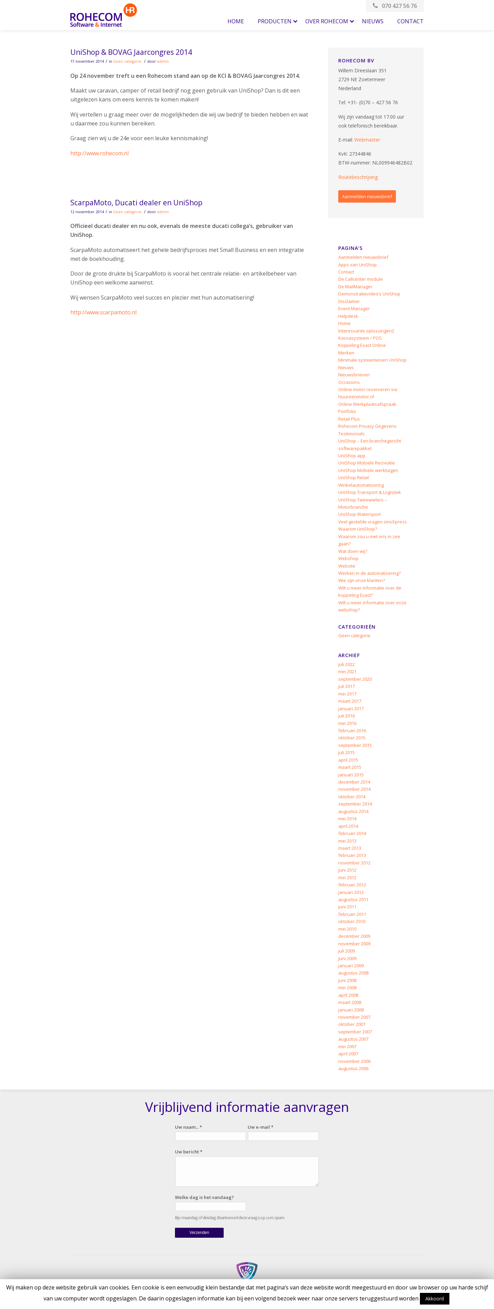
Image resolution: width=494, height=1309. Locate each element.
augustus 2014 (353, 811)
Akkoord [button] (434, 1298)
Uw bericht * (188, 1152)
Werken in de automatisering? (369, 573)
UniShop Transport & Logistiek (369, 492)
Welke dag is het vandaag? (204, 1197)
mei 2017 (347, 694)
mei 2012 (347, 877)
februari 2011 (352, 914)
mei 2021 (347, 671)
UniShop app (351, 455)
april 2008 (348, 995)
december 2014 (354, 782)
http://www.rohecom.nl (99, 153)
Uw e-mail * (260, 1127)
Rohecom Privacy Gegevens (367, 426)
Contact (346, 272)
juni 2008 (347, 980)
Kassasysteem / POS (360, 338)
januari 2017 (351, 708)
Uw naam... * (188, 1127)
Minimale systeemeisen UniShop (372, 360)
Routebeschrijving (358, 177)
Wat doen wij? (352, 551)
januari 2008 (351, 1010)
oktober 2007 (351, 1024)
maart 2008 (349, 1002)
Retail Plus (349, 419)
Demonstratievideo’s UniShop (369, 294)
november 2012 (354, 863)
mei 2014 (347, 818)
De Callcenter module (360, 279)
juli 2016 (346, 716)
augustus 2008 (353, 973)
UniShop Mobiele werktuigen (368, 470)
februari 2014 (352, 833)
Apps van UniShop (357, 265)
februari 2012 (352, 885)
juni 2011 (347, 907)
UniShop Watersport (359, 514)
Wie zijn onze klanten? (361, 580)
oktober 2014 (351, 796)
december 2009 (354, 936)
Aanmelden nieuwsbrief (367, 196)
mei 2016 (347, 723)
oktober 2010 (351, 921)
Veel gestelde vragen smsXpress (372, 522)
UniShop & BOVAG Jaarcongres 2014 (131, 52)
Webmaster (367, 139)
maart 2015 (349, 767)
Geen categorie (127, 61)
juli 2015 (346, 752)
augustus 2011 (353, 899)
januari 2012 (351, 892)
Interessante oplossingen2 (366, 331)
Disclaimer (349, 301)
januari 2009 (351, 965)
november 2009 (354, 944)
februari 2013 (352, 855)
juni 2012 (347, 870)
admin (163, 61)
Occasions (349, 382)
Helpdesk (348, 316)
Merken (346, 353)
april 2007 (348, 1054)
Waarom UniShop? (357, 529)
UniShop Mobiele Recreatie (366, 463)
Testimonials (351, 434)
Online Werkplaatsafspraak (367, 404)
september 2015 (355, 745)
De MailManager (355, 286)
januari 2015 (351, 775)
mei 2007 (347, 1046)
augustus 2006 (353, 1068)
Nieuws (346, 367)
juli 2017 (346, 686)
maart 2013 (349, 848)
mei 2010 (347, 929)
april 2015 (348, 760)
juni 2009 (347, 958)
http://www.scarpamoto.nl (103, 312)
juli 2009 (346, 951)
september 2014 (355, 804)
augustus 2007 (353, 1039)
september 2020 (355, 679)
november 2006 (354, 1061)
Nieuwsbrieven (354, 375)
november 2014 (354, 789)
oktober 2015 (351, 738)
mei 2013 (347, 841)
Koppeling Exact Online (362, 345)
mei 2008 (347, 987)
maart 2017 (349, 701)
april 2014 (348, 826)
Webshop (348, 558)
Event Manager (354, 308)
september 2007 (355, 1032)
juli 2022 (346, 664)
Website (346, 566)
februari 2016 (352, 730)
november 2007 (354, 1017)
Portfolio (347, 411)
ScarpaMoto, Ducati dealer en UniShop (136, 202)
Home (344, 323)
